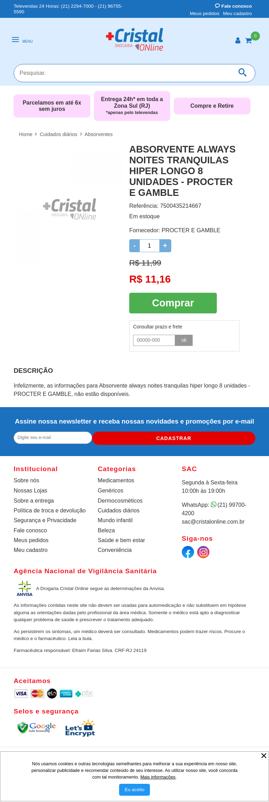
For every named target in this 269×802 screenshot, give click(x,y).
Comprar (173, 301)
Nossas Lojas (30, 489)
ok (184, 338)
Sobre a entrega (34, 499)
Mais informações (157, 777)
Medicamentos (116, 479)
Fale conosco (233, 6)
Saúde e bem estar (121, 539)
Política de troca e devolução (49, 509)
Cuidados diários (118, 509)
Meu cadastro (237, 13)
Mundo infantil (115, 519)
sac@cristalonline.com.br (213, 520)
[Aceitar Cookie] (134, 790)
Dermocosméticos (120, 499)
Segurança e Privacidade (45, 519)
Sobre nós (26, 479)
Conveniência (115, 549)
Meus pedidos (205, 13)
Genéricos (110, 489)
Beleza (106, 529)
